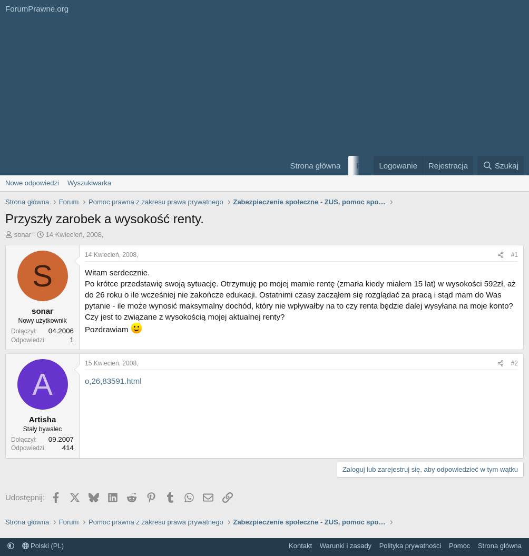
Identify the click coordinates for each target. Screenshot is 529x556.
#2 (514, 363)
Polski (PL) (43, 546)
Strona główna (315, 165)
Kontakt (300, 546)
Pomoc (459, 546)
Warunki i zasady (346, 546)
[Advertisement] (138, 96)
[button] (10, 546)
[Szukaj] (500, 165)
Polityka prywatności (410, 546)
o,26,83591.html (113, 380)
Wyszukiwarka (89, 183)
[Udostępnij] (500, 255)
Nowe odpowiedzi (32, 183)
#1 (514, 255)
